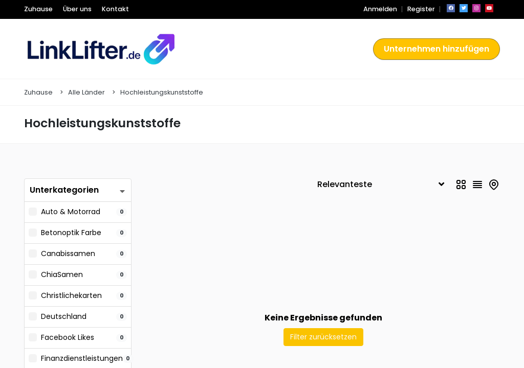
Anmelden (385, 9)
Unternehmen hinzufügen (439, 48)
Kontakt (108, 9)
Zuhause (37, 9)
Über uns (73, 9)
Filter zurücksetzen (323, 337)
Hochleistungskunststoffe (161, 92)
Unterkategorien (61, 190)
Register (422, 9)
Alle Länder (86, 92)
